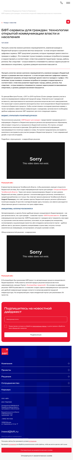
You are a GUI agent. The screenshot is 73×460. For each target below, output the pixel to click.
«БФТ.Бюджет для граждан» (31, 120)
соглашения (32, 441)
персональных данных (40, 326)
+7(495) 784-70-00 (7, 419)
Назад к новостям (10, 22)
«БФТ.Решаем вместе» (51, 215)
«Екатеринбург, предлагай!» (36, 285)
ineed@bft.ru (9, 431)
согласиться (12, 444)
